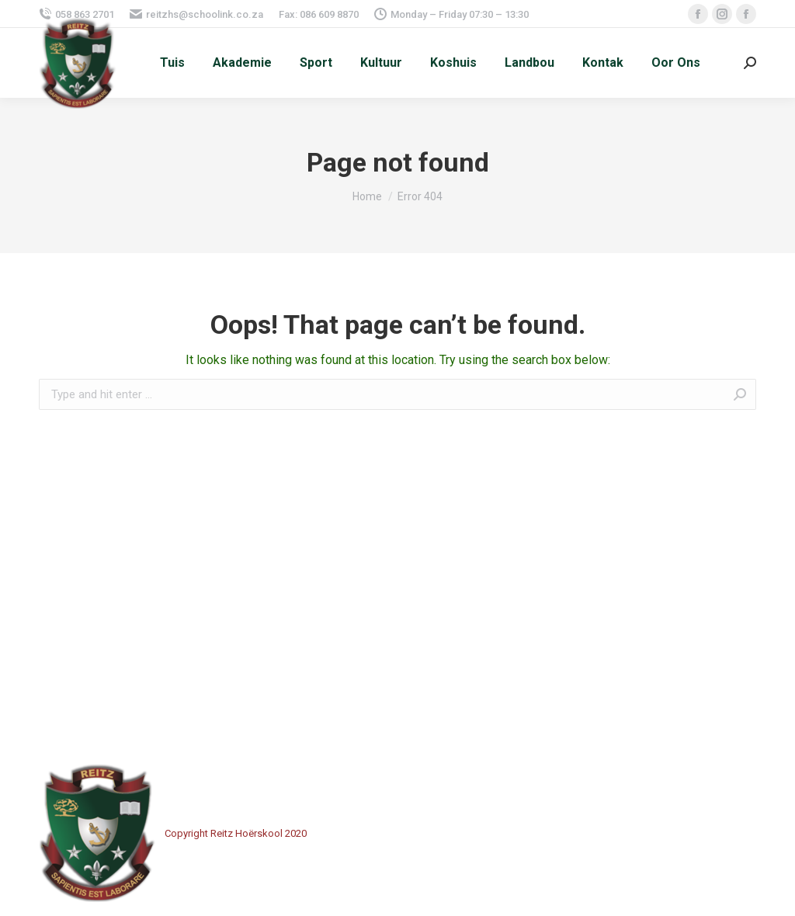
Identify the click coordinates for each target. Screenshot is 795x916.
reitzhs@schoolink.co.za (196, 14)
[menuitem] (172, 63)
